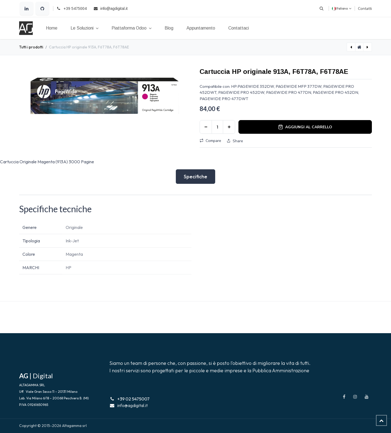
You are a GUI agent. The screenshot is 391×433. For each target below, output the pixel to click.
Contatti (365, 8)
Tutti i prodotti (31, 47)
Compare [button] (210, 140)
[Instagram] (355, 396)
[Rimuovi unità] (206, 126)
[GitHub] (42, 8)
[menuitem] (52, 28)
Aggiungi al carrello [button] (305, 127)
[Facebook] (344, 396)
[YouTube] (366, 396)
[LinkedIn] (26, 8)
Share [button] (235, 141)
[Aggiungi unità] (229, 126)
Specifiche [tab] (195, 176)
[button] (321, 8)
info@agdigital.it (132, 405)
